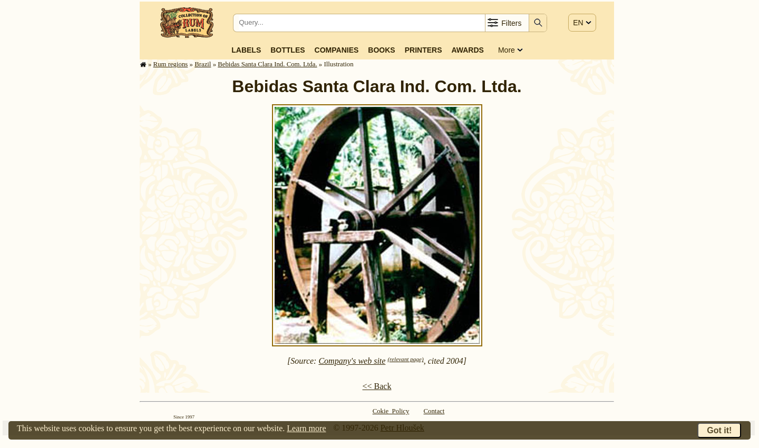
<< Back (377, 386)
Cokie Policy (391, 411)
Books (381, 50)
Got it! (719, 430)
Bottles (287, 50)
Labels (246, 50)
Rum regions (170, 64)
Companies (337, 50)
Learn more (306, 428)
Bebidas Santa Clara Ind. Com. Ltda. (267, 64)
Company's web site (351, 360)
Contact (434, 411)
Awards (467, 50)
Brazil (202, 64)
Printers (423, 50)
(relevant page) (405, 359)
